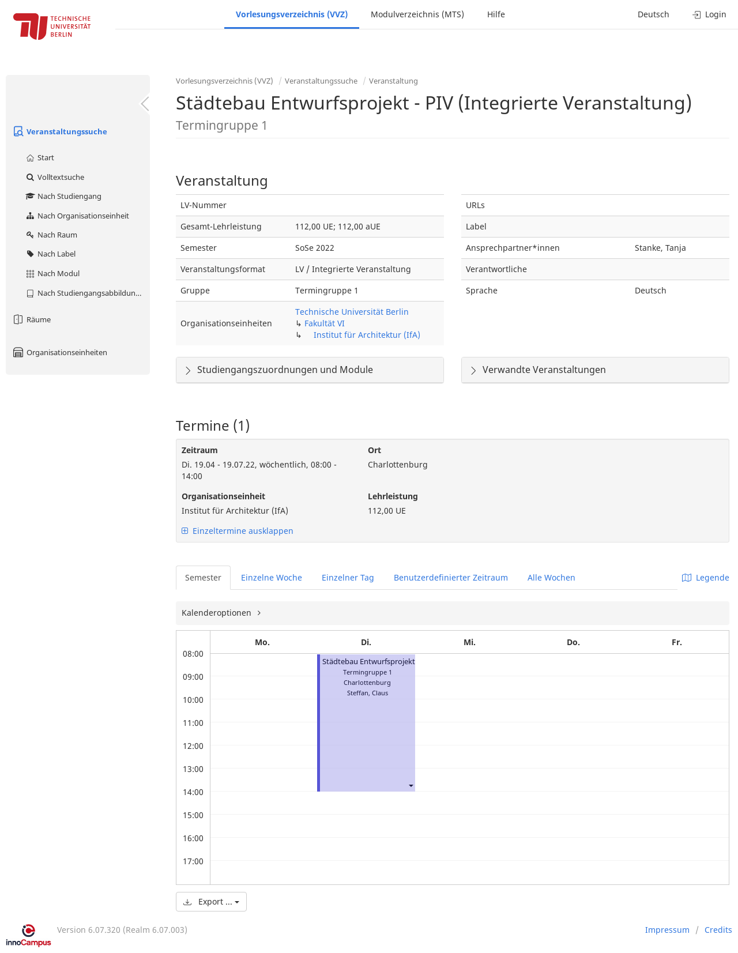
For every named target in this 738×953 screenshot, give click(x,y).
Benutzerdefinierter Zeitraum (451, 577)
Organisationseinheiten (59, 352)
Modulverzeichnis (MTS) (417, 14)
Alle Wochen (551, 577)
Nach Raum (51, 234)
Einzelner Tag (348, 577)
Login (709, 14)
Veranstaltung (393, 81)
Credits (718, 929)
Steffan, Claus (367, 692)
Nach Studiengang (63, 196)
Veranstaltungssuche (59, 131)
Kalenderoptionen (218, 612)
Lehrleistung (393, 496)
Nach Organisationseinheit (77, 215)
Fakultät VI (324, 323)
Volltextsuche (54, 177)
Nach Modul (52, 273)
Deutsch (653, 14)
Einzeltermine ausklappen (237, 530)
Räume (31, 319)
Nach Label (50, 253)
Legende (705, 577)
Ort (374, 450)
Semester (203, 577)
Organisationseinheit (223, 496)
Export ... (211, 901)
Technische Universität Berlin (352, 311)
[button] (410, 785)
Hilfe (496, 14)
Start (39, 157)
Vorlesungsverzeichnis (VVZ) (292, 14)
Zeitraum (200, 450)
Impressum (667, 929)
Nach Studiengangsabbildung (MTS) (87, 293)
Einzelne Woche (271, 577)
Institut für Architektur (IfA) (367, 334)
